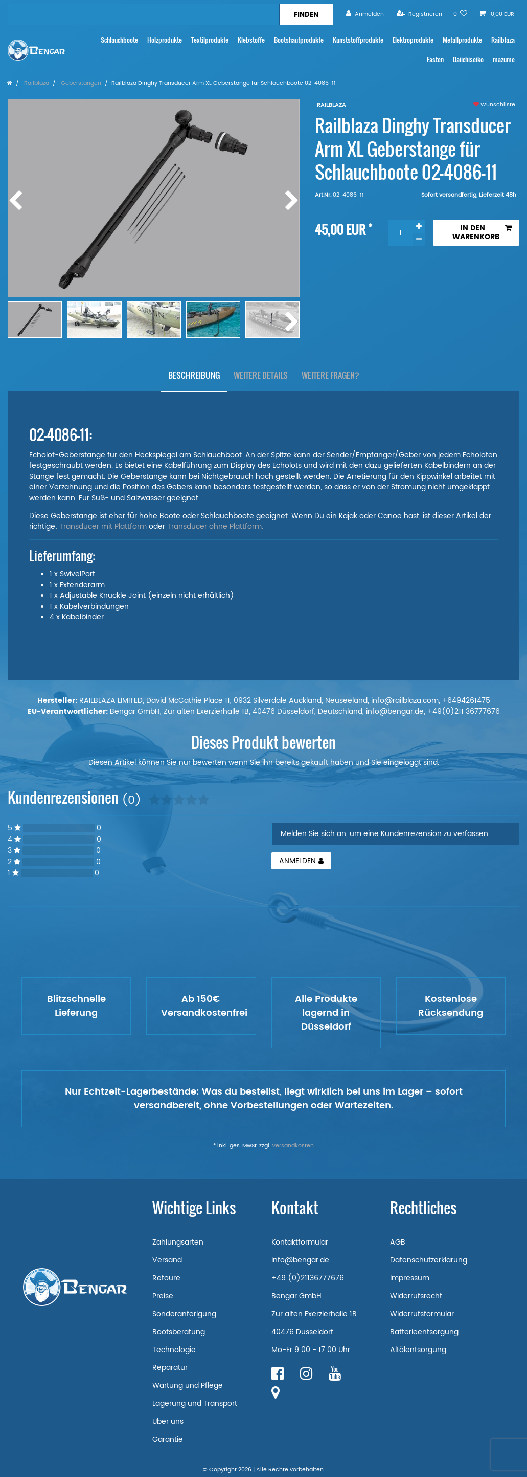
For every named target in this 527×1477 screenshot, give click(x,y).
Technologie (174, 1350)
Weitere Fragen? (330, 375)
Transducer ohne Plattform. (215, 526)
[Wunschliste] (460, 14)
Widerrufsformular (422, 1314)
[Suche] (306, 14)
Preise (162, 1296)
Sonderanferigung (184, 1314)
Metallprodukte (462, 40)
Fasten (435, 60)
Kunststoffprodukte (358, 40)
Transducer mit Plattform (103, 526)
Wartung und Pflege (187, 1386)
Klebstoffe (251, 40)
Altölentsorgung (418, 1350)
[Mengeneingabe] (400, 233)
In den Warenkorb (482, 232)
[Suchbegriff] (143, 14)
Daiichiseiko (468, 60)
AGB (397, 1242)
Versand (167, 1260)
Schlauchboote (119, 40)
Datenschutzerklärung (428, 1260)
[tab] (194, 375)
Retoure (166, 1278)
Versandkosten (293, 1145)
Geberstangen (80, 83)
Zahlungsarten (177, 1242)
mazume (504, 60)
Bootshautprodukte (299, 40)
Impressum (409, 1278)
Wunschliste (494, 105)
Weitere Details (261, 375)
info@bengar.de (300, 1260)
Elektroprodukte (413, 40)
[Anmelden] (364, 14)
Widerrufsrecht (416, 1296)
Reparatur (170, 1368)
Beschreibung (194, 375)
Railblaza (503, 40)
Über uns (168, 1421)
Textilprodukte (209, 40)
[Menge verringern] (419, 239)
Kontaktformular (299, 1242)
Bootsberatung (178, 1332)
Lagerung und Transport (194, 1403)
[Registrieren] (419, 14)
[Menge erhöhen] (419, 226)
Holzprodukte (164, 40)
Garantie (167, 1439)
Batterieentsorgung (424, 1332)
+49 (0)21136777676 (307, 1278)
